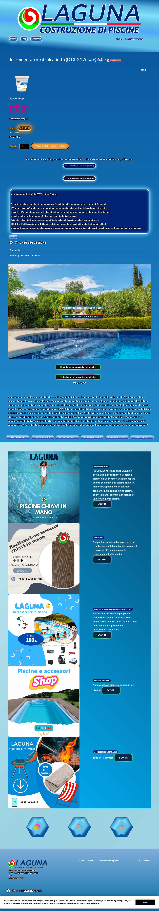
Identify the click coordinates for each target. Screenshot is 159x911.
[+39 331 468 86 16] (54, 367)
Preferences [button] (95, 903)
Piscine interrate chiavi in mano (82, 316)
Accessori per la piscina (117, 437)
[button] (76, 346)
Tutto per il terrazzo (112, 757)
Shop (81, 860)
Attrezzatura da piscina (67, 437)
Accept (145, 902)
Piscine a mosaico (43, 437)
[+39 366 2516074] (33, 242)
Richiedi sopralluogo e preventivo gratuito (80, 166)
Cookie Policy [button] (44, 903)
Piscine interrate (17, 437)
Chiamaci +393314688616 (129, 39)
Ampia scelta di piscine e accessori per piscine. (114, 689)
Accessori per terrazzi (92, 437)
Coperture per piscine (142, 437)
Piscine (91, 860)
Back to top (145, 860)
